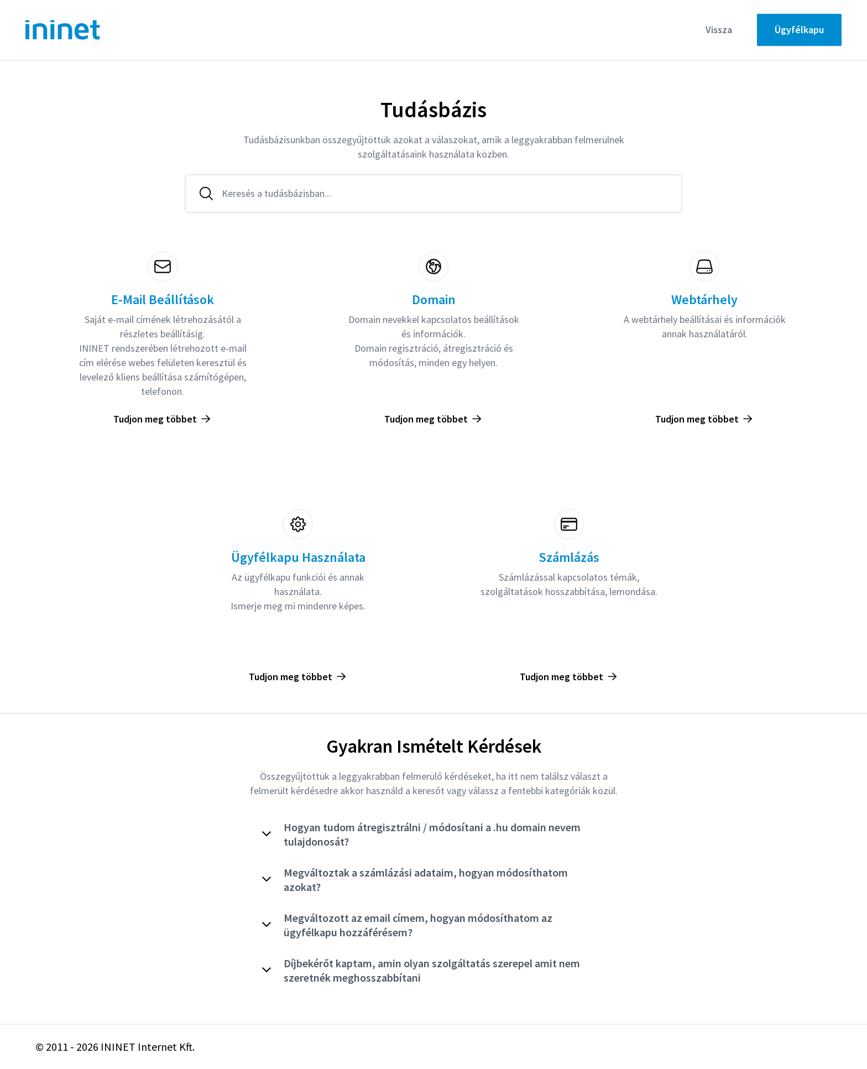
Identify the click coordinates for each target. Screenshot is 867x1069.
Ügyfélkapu (799, 29)
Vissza (719, 29)
